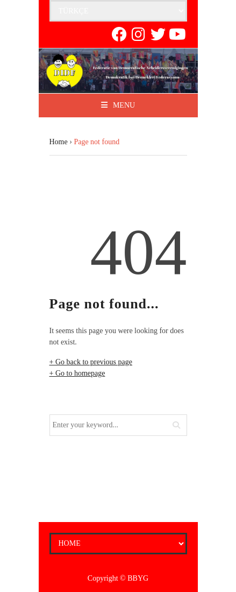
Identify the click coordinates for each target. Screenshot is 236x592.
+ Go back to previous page (90, 362)
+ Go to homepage (77, 373)
